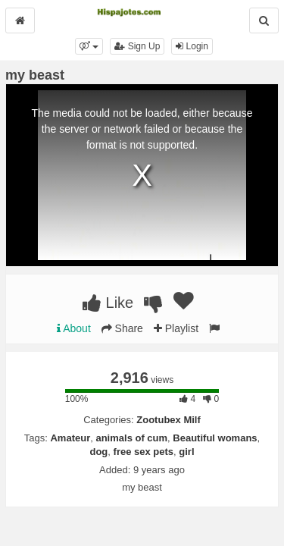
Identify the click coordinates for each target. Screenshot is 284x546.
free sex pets (144, 451)
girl (186, 451)
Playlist (176, 328)
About (74, 328)
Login (192, 46)
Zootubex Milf (168, 419)
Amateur (70, 438)
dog (98, 451)
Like (108, 302)
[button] (89, 46)
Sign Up (137, 46)
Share (122, 328)
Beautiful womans (215, 438)
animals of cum (131, 438)
